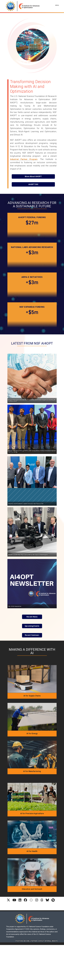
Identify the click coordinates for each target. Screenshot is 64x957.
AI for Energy (31, 733)
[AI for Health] (32, 834)
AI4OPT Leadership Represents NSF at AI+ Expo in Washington (28, 554)
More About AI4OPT (33, 176)
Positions (19, 941)
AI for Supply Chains (31, 696)
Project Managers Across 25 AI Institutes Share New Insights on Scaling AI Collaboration (31, 400)
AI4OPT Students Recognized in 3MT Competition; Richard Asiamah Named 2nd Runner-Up (32, 451)
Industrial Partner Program (24, 159)
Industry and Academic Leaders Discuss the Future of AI (25, 503)
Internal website (51, 941)
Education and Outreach (32, 889)
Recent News (32, 617)
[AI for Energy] (32, 717)
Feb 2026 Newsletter (15, 606)
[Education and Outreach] (32, 872)
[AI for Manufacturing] (32, 754)
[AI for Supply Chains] (32, 679)
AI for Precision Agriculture (32, 813)
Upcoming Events (32, 626)
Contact (41, 941)
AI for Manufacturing (32, 771)
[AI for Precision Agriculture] (32, 796)
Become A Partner (30, 941)
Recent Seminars (32, 635)
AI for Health (32, 851)
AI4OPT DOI (33, 184)
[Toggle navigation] (57, 3)
